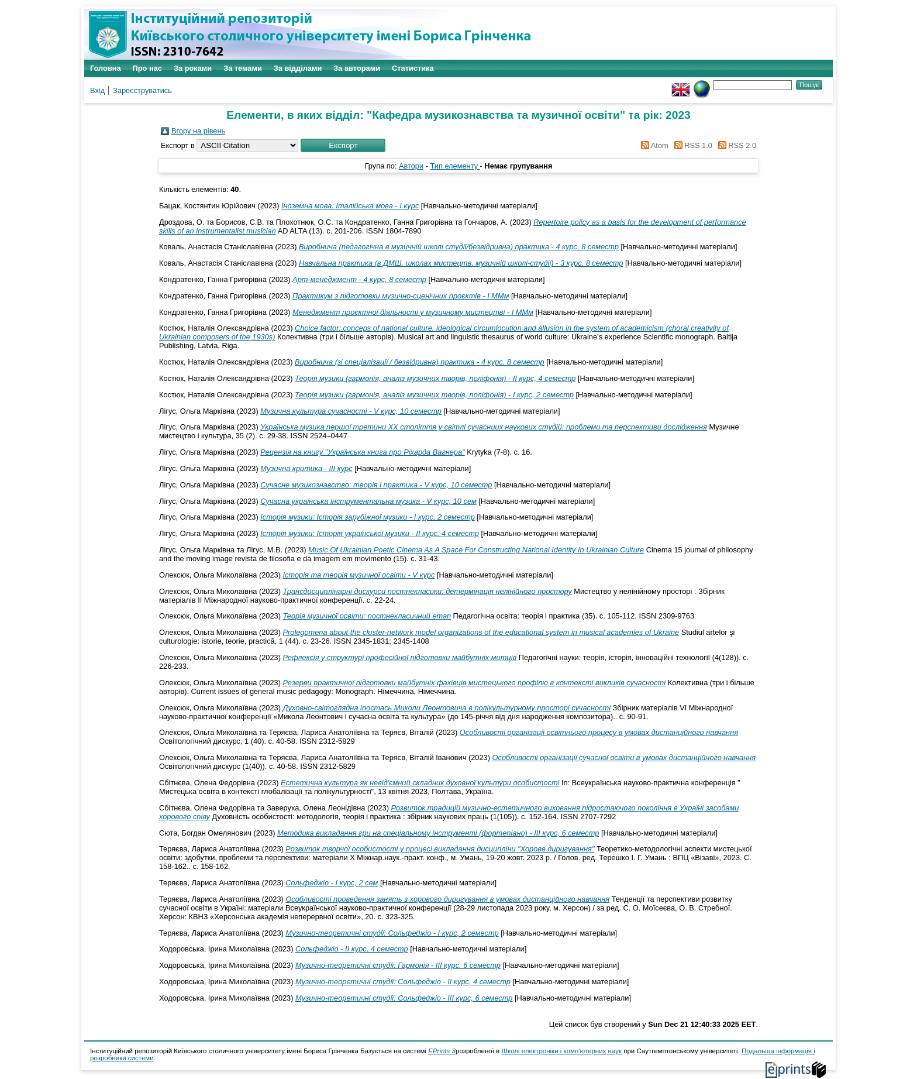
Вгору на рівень (198, 130)
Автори (411, 165)
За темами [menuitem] (242, 68)
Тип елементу (455, 165)
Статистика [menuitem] (413, 68)
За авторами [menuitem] (356, 68)
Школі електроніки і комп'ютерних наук (561, 1050)
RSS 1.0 (691, 145)
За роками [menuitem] (193, 68)
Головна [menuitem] (105, 68)
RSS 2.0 (735, 145)
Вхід (97, 90)
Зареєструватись (142, 90)
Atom (652, 145)
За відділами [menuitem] (298, 68)
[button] (343, 145)
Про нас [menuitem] (147, 68)
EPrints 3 (442, 1050)
